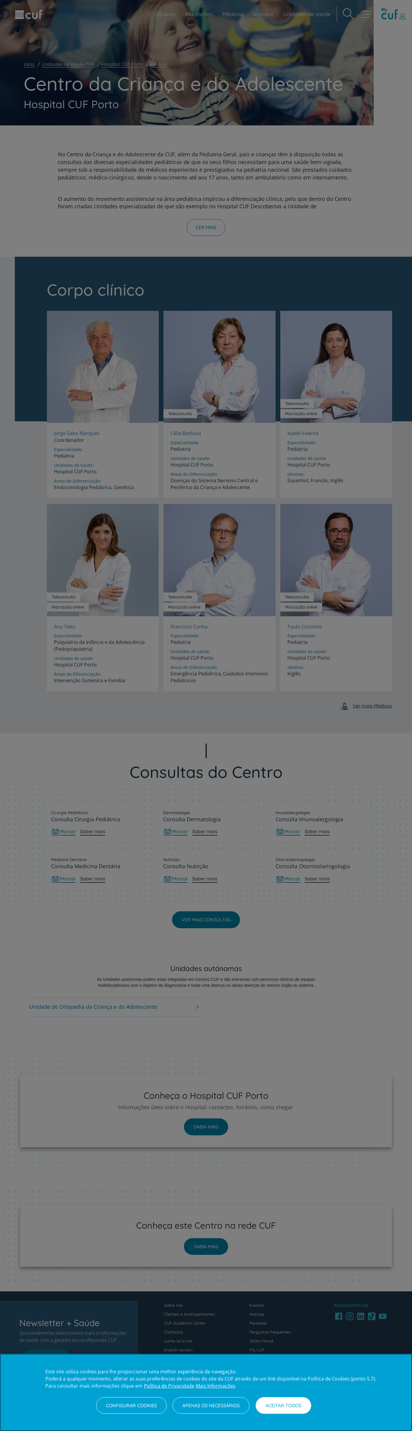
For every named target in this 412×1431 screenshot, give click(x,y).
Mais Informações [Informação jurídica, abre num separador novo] (216, 1386)
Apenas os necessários (211, 1405)
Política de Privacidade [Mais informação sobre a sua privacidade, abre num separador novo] (169, 1386)
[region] (206, 1392)
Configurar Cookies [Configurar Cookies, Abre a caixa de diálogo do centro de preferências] (131, 1405)
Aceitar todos (283, 1405)
